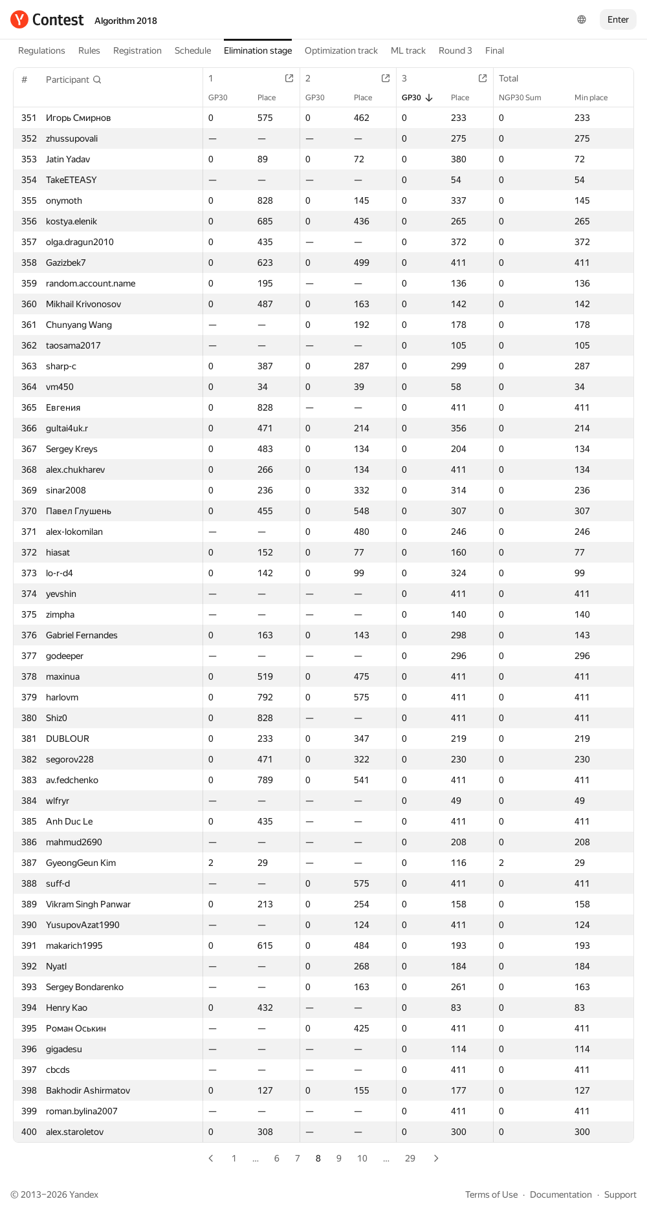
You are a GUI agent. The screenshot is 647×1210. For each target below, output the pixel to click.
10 (362, 1158)
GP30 (224, 97)
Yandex (83, 1194)
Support (620, 1194)
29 (410, 1158)
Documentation (561, 1194)
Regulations (41, 50)
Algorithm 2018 (125, 21)
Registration (137, 50)
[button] (74, 79)
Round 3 (455, 50)
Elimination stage (258, 50)
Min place (597, 97)
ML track (408, 50)
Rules (89, 50)
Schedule (193, 50)
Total (515, 78)
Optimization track (341, 50)
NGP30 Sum (526, 97)
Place (273, 97)
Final (494, 50)
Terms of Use (491, 1194)
